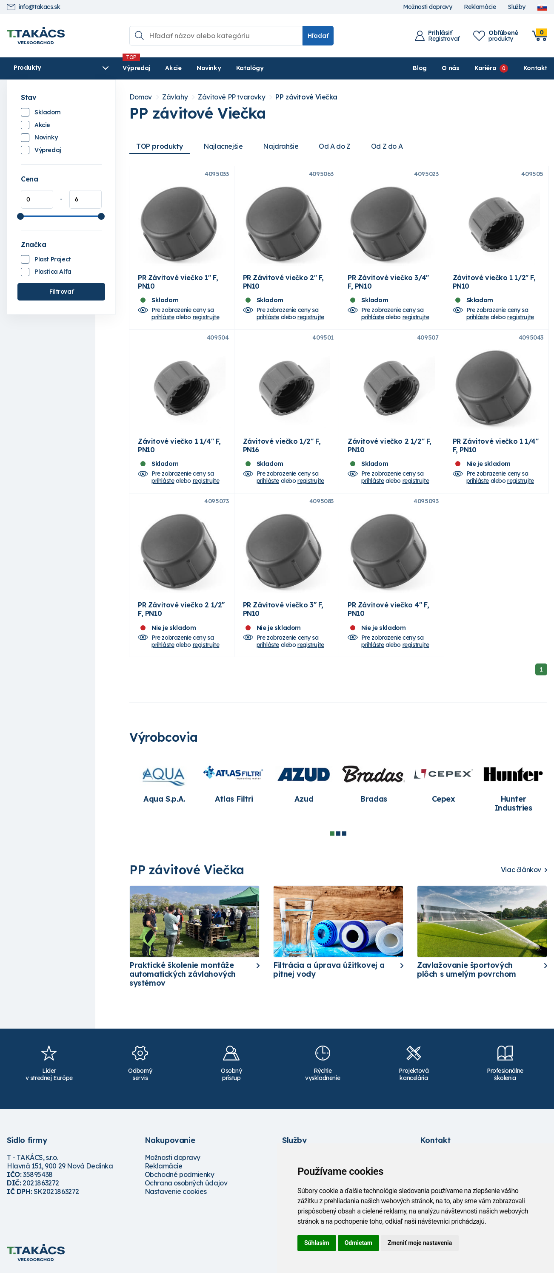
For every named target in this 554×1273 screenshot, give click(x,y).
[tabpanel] (164, 783)
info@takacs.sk (33, 7)
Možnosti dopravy (427, 7)
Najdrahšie (280, 146)
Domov (140, 97)
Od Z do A (387, 146)
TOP (159, 146)
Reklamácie (480, 7)
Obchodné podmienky (179, 1174)
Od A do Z (334, 146)
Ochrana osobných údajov (186, 1183)
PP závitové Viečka (306, 97)
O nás (450, 68)
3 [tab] (344, 833)
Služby (516, 7)
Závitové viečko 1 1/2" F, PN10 (494, 281)
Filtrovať (61, 291)
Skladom (47, 112)
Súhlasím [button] (316, 1242)
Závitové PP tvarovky (231, 97)
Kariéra (485, 68)
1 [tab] (332, 833)
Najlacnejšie (223, 146)
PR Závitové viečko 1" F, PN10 (178, 281)
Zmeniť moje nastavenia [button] (420, 1242)
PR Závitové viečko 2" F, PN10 (283, 281)
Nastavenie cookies (176, 1191)
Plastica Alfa (52, 271)
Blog (419, 68)
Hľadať (318, 36)
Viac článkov (521, 870)
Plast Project (52, 259)
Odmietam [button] (358, 1242)
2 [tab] (338, 833)
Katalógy (250, 68)
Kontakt (535, 68)
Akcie (173, 68)
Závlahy (175, 97)
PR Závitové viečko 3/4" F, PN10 (388, 281)
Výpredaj (136, 68)
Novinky (209, 68)
